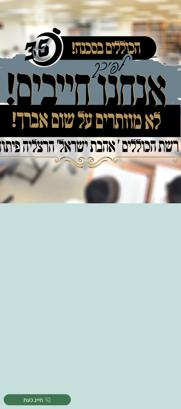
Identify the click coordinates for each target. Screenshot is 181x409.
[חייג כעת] (37, 399)
